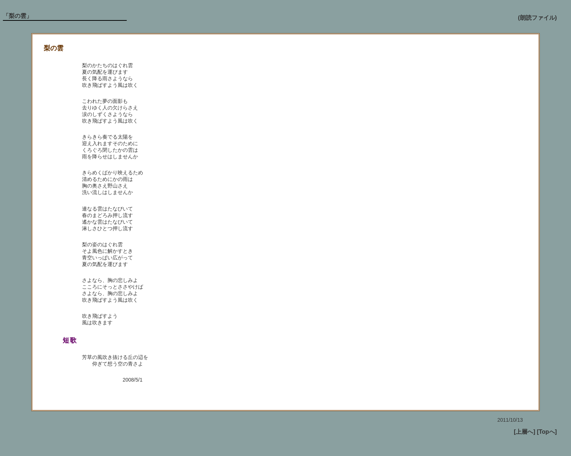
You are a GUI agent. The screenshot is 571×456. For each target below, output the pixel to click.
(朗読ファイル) (537, 18)
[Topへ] (547, 432)
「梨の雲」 (17, 16)
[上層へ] (524, 432)
